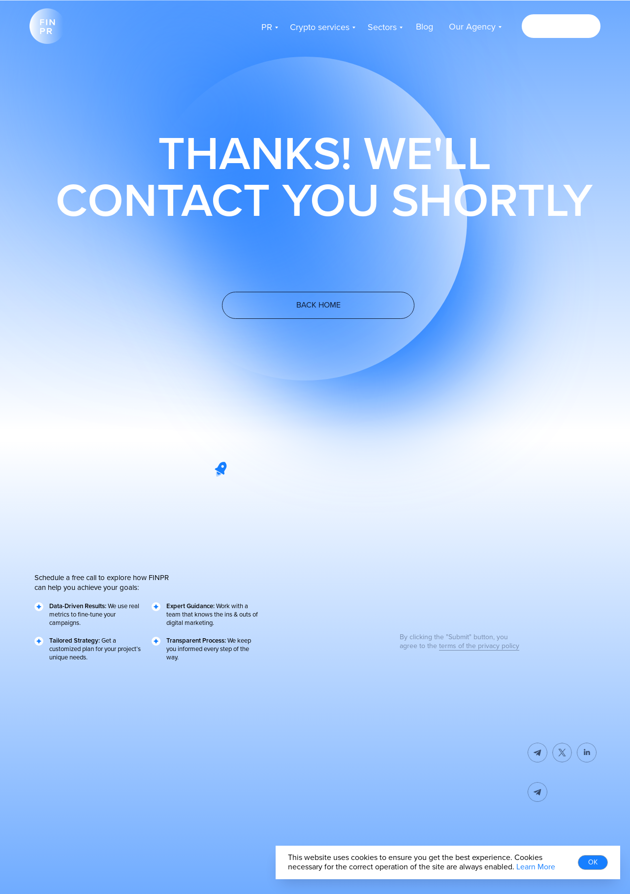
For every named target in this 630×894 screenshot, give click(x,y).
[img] (562, 792)
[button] (561, 26)
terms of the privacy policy (479, 646)
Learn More (535, 867)
